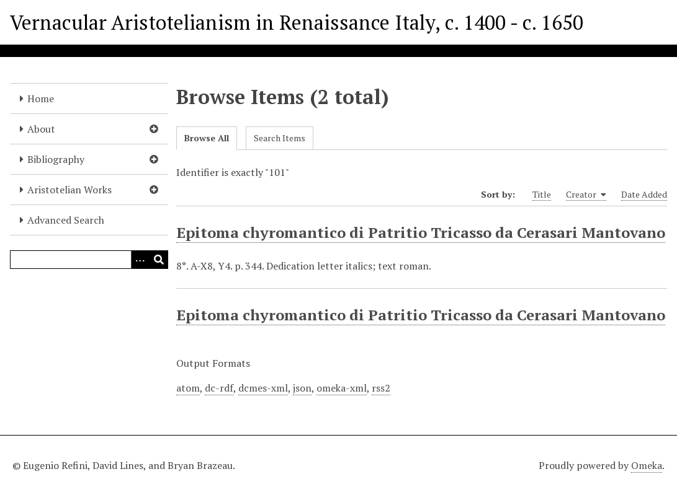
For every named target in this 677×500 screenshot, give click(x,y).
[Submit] (159, 259)
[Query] (89, 259)
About (41, 129)
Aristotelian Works (69, 189)
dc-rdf (219, 388)
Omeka (646, 465)
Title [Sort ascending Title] (541, 194)
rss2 (381, 388)
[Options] (140, 259)
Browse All (206, 138)
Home (40, 98)
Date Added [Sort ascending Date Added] (644, 194)
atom (188, 388)
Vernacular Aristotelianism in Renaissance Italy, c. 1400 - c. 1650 (296, 22)
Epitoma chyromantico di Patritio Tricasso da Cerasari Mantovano (420, 232)
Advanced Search (65, 220)
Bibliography (55, 159)
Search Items (279, 138)
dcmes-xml (263, 388)
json (302, 388)
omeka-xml (341, 388)
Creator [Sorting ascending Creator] (586, 194)
